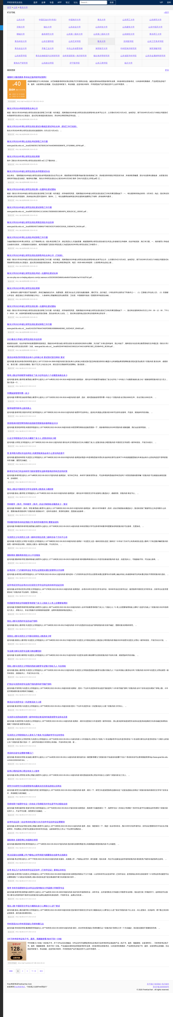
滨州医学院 (133, 41)
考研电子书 (7, 43)
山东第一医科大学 (84, 34)
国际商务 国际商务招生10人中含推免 (40, 564)
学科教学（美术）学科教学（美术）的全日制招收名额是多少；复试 (54, 513)
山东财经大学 (133, 34)
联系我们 (157, 1008)
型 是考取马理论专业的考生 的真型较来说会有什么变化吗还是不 (52, 462)
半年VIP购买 (29, 987)
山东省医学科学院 (133, 56)
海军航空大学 (109, 48)
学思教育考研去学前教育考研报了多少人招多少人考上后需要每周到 (54, 618)
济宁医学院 (84, 63)
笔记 (82, 2)
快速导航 (6, 2)
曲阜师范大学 (60, 34)
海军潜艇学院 (157, 48)
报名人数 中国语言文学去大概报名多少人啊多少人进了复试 (50, 927)
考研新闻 (6, 8)
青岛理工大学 (157, 34)
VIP (161, 2)
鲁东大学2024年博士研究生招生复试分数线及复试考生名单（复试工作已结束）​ (59, 126)
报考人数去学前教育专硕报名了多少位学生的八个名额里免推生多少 (54, 375)
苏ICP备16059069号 (161, 1011)
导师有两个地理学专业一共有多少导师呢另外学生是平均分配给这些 (54, 822)
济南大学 (36, 27)
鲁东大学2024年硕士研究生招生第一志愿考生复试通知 (48, 189)
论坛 (90, 2)
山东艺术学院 (84, 41)
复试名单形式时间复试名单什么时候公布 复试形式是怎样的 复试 (52, 357)
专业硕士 (6, 33)
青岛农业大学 (36, 48)
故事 (58, 2)
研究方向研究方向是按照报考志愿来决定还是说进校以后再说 (51, 804)
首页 (26, 7)
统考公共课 (7, 13)
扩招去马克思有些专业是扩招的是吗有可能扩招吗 (46, 702)
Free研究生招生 (32, 2)
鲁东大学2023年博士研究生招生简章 (40, 288)
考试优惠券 (28, 101)
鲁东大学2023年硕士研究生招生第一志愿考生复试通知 (48, 306)
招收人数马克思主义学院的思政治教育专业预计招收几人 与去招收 (53, 684)
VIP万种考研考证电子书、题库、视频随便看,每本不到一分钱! (51, 963)
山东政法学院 (60, 63)
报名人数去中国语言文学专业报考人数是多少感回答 (47, 498)
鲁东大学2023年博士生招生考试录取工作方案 (44, 237)
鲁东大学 (41, 7)
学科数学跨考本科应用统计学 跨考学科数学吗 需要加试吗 (49, 531)
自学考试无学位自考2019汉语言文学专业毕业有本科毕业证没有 (52, 600)
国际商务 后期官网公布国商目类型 (39, 858)
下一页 (50, 995)
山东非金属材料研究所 (157, 56)
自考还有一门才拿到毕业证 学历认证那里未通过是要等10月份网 (52, 582)
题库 (50, 2)
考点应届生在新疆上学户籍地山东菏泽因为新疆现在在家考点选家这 (54, 873)
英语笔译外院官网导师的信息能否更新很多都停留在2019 (49, 429)
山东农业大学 (84, 27)
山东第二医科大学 (109, 34)
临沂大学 (133, 63)
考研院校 (6, 28)
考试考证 (6, 48)
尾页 (58, 995)
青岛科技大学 (36, 41)
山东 (32, 7)
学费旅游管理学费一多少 (35, 393)
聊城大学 (36, 34)
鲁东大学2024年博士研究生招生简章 (40, 156)
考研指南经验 (8, 23)
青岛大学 (109, 20)
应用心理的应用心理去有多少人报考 (40, 789)
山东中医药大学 (157, 27)
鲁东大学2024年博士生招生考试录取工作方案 (44, 141)
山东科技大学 (109, 27)
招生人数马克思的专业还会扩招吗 (39, 636)
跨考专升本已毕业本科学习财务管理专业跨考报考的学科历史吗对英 (54, 480)
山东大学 (36, 20)
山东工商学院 (109, 63)
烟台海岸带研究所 (109, 56)
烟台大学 (60, 27)
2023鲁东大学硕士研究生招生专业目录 (41, 339)
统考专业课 (7, 18)
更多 (167, 70)
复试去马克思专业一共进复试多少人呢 (41, 720)
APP (74, 2)
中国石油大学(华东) (60, 20)
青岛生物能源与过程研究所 (60, 56)
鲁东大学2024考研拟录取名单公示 (39, 108)
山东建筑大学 (133, 27)
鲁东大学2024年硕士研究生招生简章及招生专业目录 (47, 222)
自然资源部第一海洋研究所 (85, 56)
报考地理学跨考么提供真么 (36, 411)
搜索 (126, 2)
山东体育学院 (36, 56)
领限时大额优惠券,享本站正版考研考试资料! (43, 77)
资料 (169, 2)
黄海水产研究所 (36, 63)
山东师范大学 (157, 20)
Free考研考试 (36, 1011)
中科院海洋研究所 (133, 48)
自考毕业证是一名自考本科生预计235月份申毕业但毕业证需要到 (53, 840)
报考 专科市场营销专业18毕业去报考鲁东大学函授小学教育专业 (52, 909)
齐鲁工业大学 (60, 48)
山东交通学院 (60, 41)
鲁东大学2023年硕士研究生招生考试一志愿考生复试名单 (49, 273)
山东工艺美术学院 (157, 41)
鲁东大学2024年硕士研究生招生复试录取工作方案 (46, 207)
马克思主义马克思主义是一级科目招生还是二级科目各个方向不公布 (54, 546)
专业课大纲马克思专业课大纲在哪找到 (41, 669)
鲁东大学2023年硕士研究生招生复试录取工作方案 (46, 324)
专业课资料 (7, 38)
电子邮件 (165, 1008)
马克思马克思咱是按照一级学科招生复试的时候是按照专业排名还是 (54, 735)
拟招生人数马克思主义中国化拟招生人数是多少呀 (46, 651)
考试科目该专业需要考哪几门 (37, 771)
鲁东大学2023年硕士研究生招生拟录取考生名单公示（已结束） (52, 255)
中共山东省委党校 (84, 48)
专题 (66, 2)
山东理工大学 (133, 20)
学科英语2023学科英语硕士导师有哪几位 (42, 945)
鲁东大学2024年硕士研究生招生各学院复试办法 (45, 171)
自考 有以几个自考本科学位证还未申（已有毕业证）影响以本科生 (53, 891)
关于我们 (150, 1008)
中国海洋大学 (84, 20)
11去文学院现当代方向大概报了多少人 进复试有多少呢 (48, 444)
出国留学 (6, 53)
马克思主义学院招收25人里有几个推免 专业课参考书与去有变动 (52, 753)
